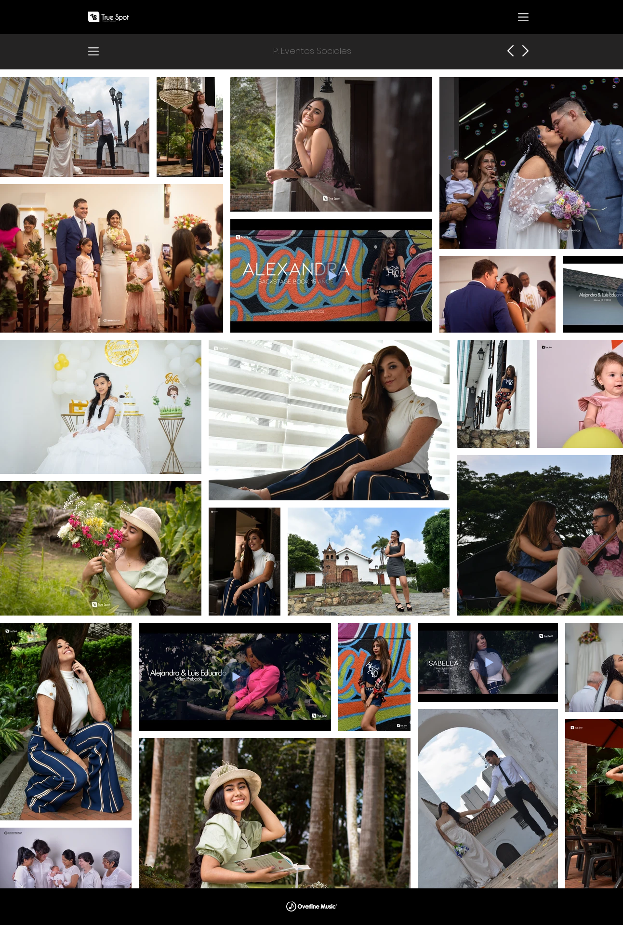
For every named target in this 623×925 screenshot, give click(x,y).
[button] (523, 17)
